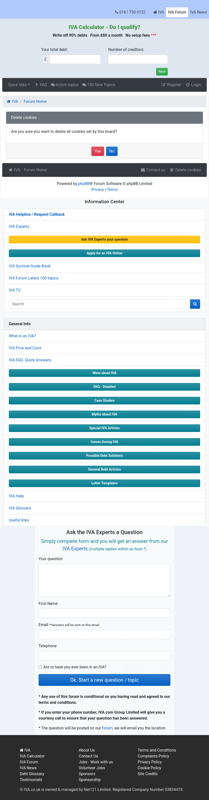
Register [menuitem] (171, 84)
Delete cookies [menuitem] (185, 170)
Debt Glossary (32, 773)
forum (107, 728)
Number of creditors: (126, 49)
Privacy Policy (150, 762)
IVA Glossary (20, 508)
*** (153, 35)
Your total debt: (54, 49)
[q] (99, 304)
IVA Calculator (86, 27)
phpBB (84, 183)
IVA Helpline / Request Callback (37, 214)
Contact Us (88, 756)
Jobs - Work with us (96, 762)
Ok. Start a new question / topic (104, 680)
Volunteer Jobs (92, 768)
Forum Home (35, 170)
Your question (51, 558)
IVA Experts (19, 226)
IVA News (198, 12)
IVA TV (15, 290)
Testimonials (31, 779)
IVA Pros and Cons (25, 348)
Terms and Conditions (157, 750)
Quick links (17, 84)
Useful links (19, 520)
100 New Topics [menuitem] (98, 84)
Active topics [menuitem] (65, 84)
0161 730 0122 (130, 12)
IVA (158, 12)
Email (69, 624)
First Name (48, 603)
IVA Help (16, 496)
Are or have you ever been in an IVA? (74, 667)
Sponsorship (89, 779)
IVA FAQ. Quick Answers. (30, 360)
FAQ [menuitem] (40, 84)
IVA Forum (177, 12)
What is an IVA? (22, 336)
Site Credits (148, 773)
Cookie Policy (149, 768)
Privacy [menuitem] (97, 189)
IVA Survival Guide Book (30, 266)
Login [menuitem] (193, 84)
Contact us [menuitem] (153, 170)
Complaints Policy (153, 756)
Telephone (48, 646)
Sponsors (87, 773)
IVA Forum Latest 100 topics (33, 278)
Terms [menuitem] (112, 189)
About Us (87, 750)
